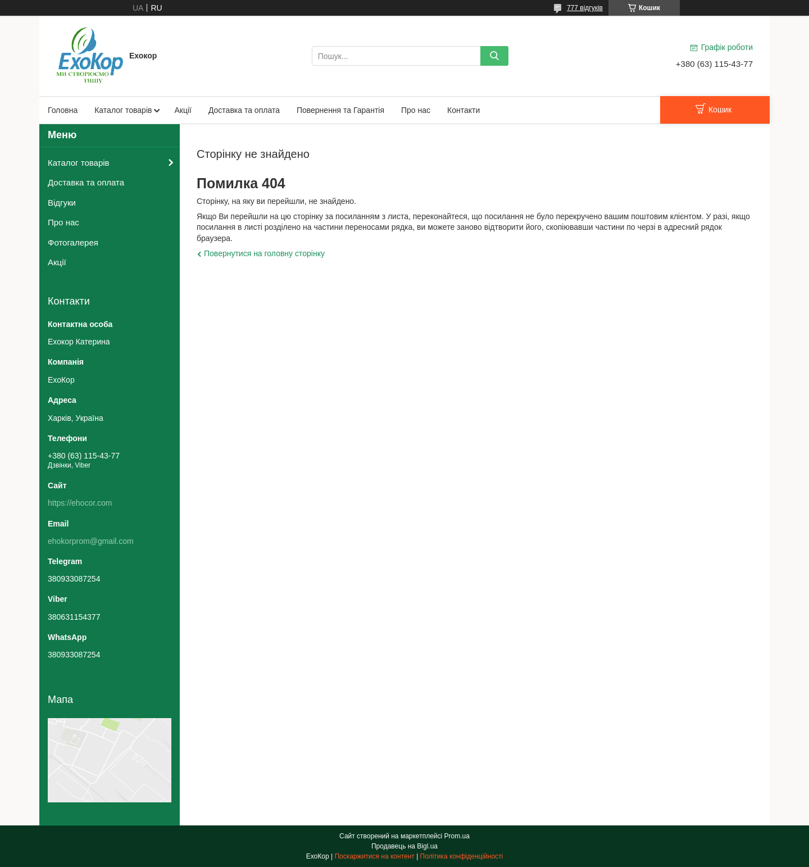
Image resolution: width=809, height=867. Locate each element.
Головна (63, 110)
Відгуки (62, 202)
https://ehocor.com (80, 502)
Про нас (415, 110)
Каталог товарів (123, 110)
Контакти (463, 110)
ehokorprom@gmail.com (91, 541)
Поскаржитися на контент (374, 856)
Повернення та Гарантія (340, 110)
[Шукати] (494, 56)
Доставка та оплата (244, 110)
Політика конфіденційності (461, 856)
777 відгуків (585, 8)
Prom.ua (457, 836)
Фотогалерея (73, 242)
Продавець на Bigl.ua (404, 846)
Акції (182, 110)
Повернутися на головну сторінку (264, 253)
